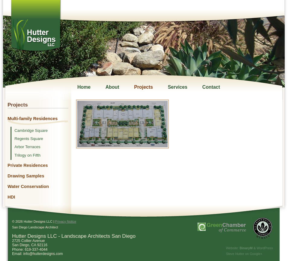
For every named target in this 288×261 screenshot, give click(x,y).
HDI (11, 197)
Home (83, 87)
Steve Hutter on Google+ (244, 254)
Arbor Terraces (27, 147)
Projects (143, 87)
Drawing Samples (26, 175)
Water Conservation (28, 186)
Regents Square (28, 139)
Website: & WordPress (249, 248)
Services (177, 87)
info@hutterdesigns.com (43, 254)
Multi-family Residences (33, 118)
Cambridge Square (31, 131)
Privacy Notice (65, 221)
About (112, 87)
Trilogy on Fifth (27, 155)
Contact (211, 87)
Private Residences (28, 165)
